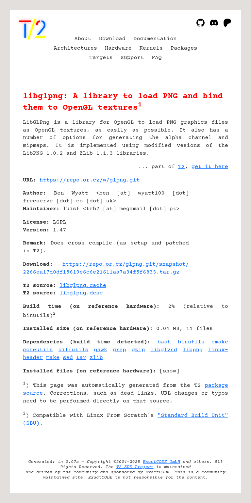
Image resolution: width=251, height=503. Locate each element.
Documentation (155, 39)
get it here (210, 167)
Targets (100, 58)
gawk (100, 350)
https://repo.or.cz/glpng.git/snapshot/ (125, 264)
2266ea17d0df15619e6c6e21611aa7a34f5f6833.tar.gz (101, 272)
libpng (193, 350)
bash (164, 342)
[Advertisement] (208, 219)
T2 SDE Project (134, 467)
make (52, 358)
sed (68, 358)
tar (81, 358)
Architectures (75, 48)
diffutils (74, 350)
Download (112, 39)
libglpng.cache (82, 286)
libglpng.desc (81, 293)
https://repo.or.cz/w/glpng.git (90, 180)
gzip (138, 350)
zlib (96, 358)
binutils (191, 342)
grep (119, 350)
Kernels (151, 48)
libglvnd (163, 350)
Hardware (118, 48)
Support (132, 58)
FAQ (157, 58)
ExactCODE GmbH (161, 461)
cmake (219, 342)
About (82, 39)
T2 (181, 167)
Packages (184, 48)
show (169, 371)
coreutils (38, 350)
